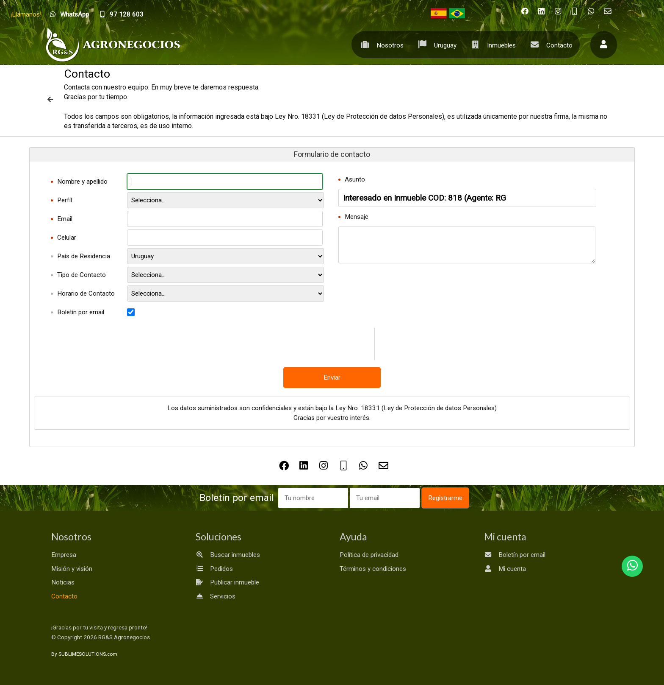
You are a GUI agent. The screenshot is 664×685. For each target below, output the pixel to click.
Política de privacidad (369, 555)
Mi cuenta (505, 569)
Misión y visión (71, 569)
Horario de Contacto (86, 293)
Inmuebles (491, 44)
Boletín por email (80, 312)
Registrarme (445, 498)
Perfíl (64, 200)
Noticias (63, 582)
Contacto (549, 44)
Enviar (332, 377)
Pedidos (214, 569)
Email (64, 219)
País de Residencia (83, 256)
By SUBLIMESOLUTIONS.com (84, 654)
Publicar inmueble (227, 582)
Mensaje (356, 217)
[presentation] (354, 344)
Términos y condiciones (373, 569)
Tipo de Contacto (81, 275)
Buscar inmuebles (228, 555)
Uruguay (435, 44)
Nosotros (380, 44)
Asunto (355, 179)
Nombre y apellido (82, 181)
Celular (66, 237)
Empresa (63, 555)
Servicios (215, 596)
